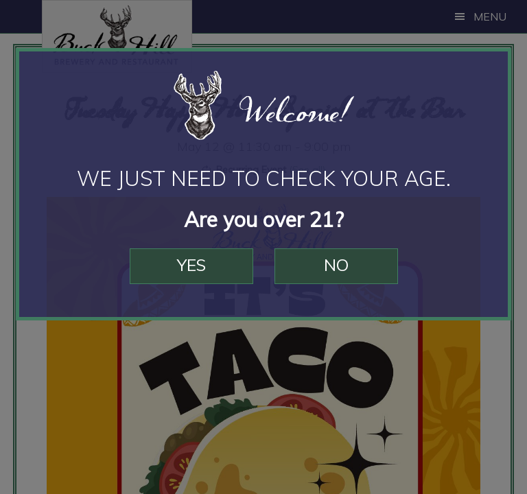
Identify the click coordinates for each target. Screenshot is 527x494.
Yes (191, 265)
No (336, 265)
